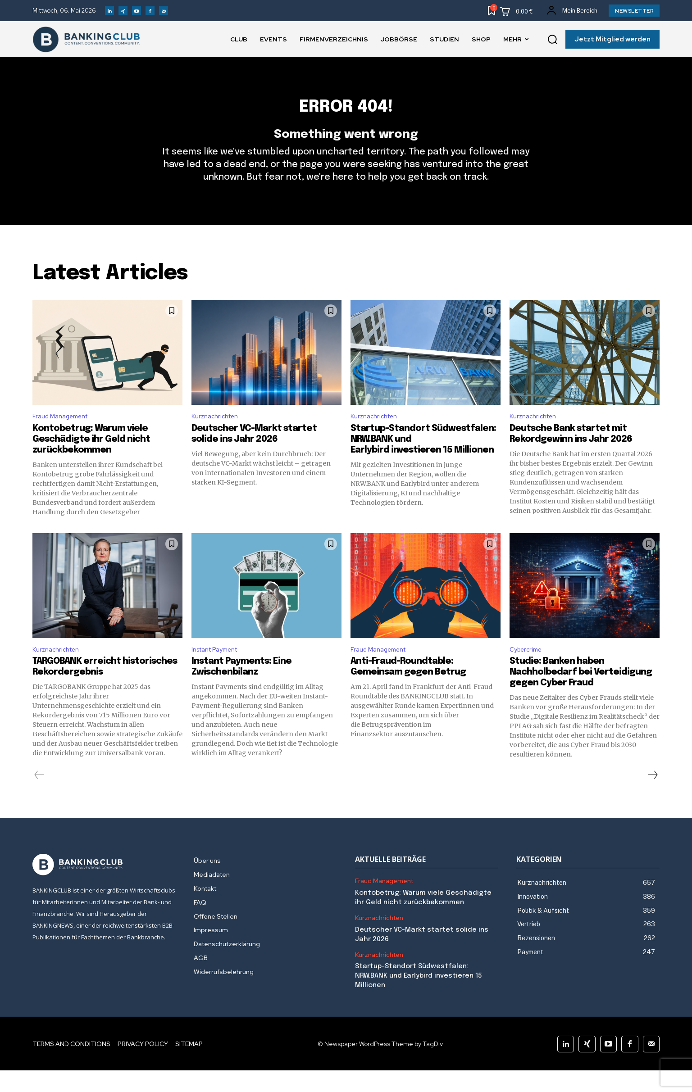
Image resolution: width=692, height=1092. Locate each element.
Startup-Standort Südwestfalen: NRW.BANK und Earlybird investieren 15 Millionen (418, 997)
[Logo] (104, 886)
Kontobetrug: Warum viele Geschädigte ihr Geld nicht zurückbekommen (91, 458)
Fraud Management (64, 434)
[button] (552, 40)
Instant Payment (219, 670)
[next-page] (652, 796)
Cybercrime (528, 670)
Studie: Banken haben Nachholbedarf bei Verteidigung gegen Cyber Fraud (581, 693)
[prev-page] (39, 796)
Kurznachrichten (218, 434)
